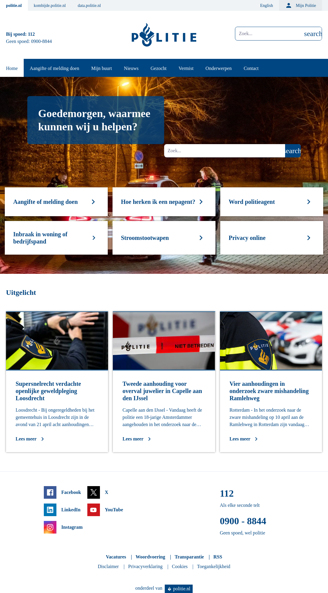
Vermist (186, 68)
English (266, 5)
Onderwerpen (219, 68)
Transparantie (189, 556)
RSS (217, 556)
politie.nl (14, 5)
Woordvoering (150, 556)
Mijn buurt (101, 68)
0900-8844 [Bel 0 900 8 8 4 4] (41, 41)
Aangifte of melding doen (54, 68)
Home (12, 68)
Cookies (180, 566)
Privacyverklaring (145, 566)
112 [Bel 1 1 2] (31, 34)
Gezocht (159, 68)
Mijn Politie (300, 5)
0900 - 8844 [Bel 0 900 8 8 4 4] (243, 521)
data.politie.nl (89, 5)
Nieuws (131, 68)
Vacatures (116, 556)
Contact (251, 68)
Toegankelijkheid (213, 566)
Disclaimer (108, 566)
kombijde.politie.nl (50, 5)
